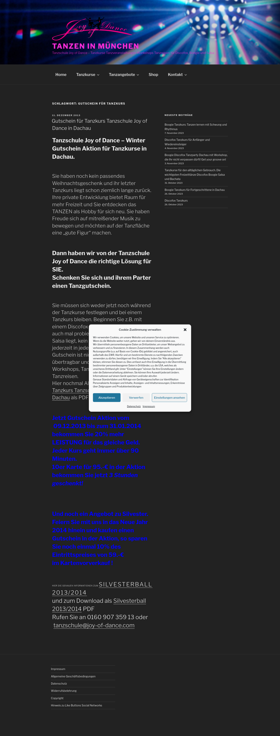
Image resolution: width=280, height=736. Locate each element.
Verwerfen (136, 397)
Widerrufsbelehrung (64, 690)
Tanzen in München (95, 46)
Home (60, 74)
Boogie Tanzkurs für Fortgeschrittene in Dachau (195, 189)
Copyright (57, 698)
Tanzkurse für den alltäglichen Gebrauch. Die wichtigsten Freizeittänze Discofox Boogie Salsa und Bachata (195, 174)
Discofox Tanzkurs (176, 200)
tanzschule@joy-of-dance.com (94, 625)
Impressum (149, 406)
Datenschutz (134, 406)
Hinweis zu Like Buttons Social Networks (76, 705)
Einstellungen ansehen (169, 397)
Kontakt (178, 74)
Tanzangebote (124, 74)
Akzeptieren (106, 397)
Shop (153, 74)
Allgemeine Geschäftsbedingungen (73, 676)
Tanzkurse (88, 74)
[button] (185, 330)
